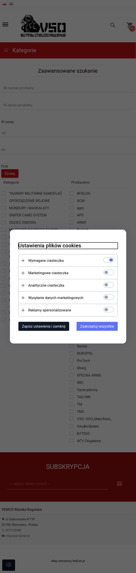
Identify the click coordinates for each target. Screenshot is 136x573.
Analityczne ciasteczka (45, 285)
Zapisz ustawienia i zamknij (42, 326)
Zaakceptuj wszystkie (98, 326)
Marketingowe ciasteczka (47, 273)
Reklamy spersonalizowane (48, 310)
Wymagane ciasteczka (45, 260)
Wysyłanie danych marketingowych (54, 297)
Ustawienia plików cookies (48, 245)
